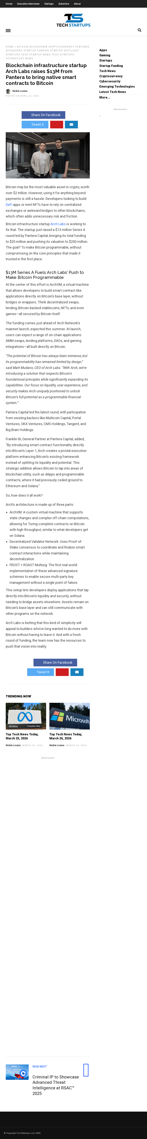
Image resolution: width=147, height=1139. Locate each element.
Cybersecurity (109, 81)
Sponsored (14, 50)
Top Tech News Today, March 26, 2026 (65, 736)
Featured (82, 46)
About (77, 3)
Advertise (63, 3)
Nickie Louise (13, 745)
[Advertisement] (48, 906)
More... (104, 97)
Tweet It (35, 124)
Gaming (104, 55)
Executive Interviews (28, 3)
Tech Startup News (36, 54)
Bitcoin (23, 46)
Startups (49, 3)
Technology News (19, 58)
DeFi (9, 204)
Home (9, 3)
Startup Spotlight (64, 50)
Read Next (40, 1066)
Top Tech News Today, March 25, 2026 (22, 736)
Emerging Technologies (117, 86)
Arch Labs (58, 224)
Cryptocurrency (61, 46)
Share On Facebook (43, 115)
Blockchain (38, 46)
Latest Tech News (112, 92)
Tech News (107, 71)
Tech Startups (63, 54)
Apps (103, 50)
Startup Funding (36, 50)
